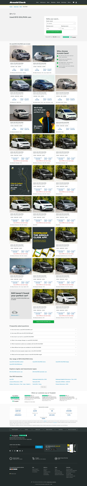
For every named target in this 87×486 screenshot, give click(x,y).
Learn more (48, 447)
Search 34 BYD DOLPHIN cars (54, 31)
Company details (69, 474)
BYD (21, 6)
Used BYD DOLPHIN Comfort (16, 361)
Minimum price (49, 26)
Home (11, 6)
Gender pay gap (69, 469)
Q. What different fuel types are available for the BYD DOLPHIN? (25, 347)
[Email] (22, 447)
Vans (48, 2)
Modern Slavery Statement (71, 470)
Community (46, 473)
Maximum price (64, 26)
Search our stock (14, 315)
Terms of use (57, 470)
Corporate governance (70, 471)
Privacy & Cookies (58, 471)
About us (45, 469)
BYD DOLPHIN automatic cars (40, 371)
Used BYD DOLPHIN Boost (16, 364)
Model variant (49, 21)
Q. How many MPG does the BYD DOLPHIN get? (21, 333)
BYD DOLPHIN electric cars (16, 371)
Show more (43, 386)
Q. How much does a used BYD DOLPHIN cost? (21, 329)
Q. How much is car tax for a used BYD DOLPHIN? (22, 336)
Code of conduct (69, 477)
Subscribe (39, 447)
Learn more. (29, 439)
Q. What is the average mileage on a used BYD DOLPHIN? (24, 340)
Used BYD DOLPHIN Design (62, 361)
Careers (26, 429)
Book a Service (49, 429)
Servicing (63, 2)
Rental (58, 2)
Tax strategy (68, 473)
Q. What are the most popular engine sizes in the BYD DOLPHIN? (25, 351)
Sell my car (43, 2)
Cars (37, 2)
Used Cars (16, 6)
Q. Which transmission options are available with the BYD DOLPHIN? (26, 343)
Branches (53, 2)
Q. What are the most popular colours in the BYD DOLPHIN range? (26, 354)
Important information (59, 474)
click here (55, 422)
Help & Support (15, 429)
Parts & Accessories (72, 429)
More (69, 2)
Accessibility (34, 471)
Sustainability (46, 474)
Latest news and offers (15, 444)
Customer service (35, 470)
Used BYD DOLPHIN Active (39, 361)
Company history (47, 471)
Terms (56, 469)
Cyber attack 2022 (58, 473)
